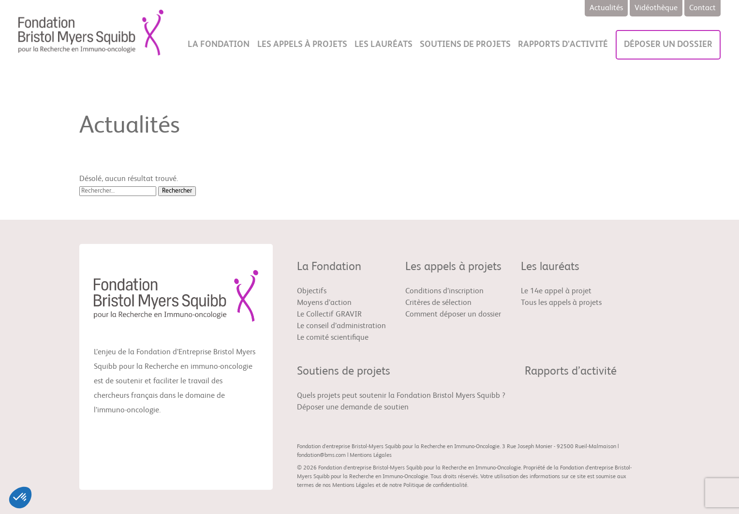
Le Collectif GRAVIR (329, 314)
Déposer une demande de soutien (353, 407)
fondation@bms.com (321, 455)
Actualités (606, 8)
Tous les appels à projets (561, 303)
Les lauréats (384, 44)
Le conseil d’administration (341, 326)
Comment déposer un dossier (453, 314)
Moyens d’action (324, 303)
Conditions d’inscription (444, 291)
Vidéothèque (656, 8)
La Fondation (219, 44)
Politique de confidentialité (435, 485)
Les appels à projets (302, 44)
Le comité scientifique (333, 338)
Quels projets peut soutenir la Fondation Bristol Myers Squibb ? (401, 396)
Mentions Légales (371, 455)
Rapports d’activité (563, 44)
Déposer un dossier (668, 44)
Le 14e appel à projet (556, 291)
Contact (702, 8)
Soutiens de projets (465, 44)
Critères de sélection (438, 303)
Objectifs (311, 291)
